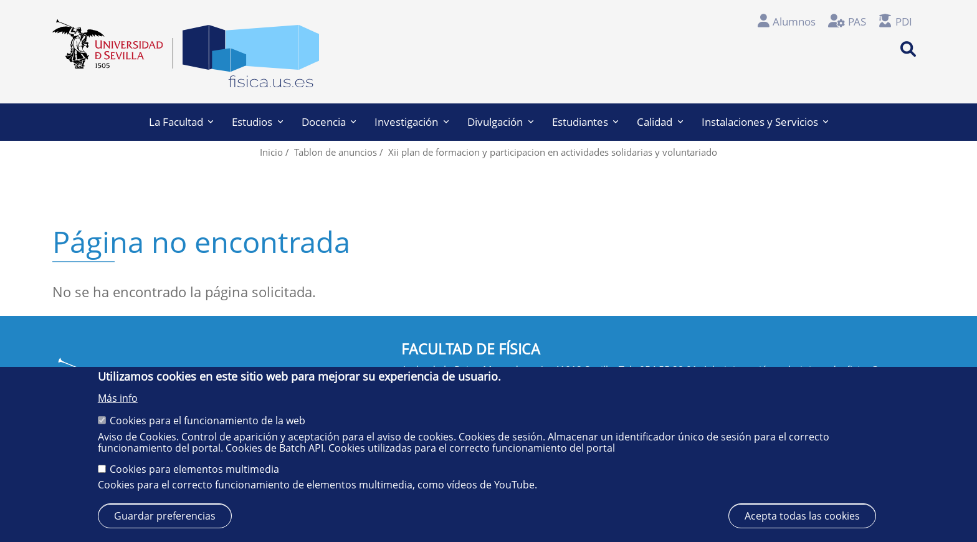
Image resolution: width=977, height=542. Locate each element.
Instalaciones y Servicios (765, 122)
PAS (857, 21)
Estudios (257, 122)
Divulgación (500, 122)
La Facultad (181, 122)
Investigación (411, 122)
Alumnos (794, 21)
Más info (118, 398)
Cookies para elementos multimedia (194, 469)
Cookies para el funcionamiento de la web (207, 420)
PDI (903, 21)
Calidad (660, 122)
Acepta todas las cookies (802, 516)
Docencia (329, 122)
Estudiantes (585, 122)
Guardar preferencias (165, 516)
